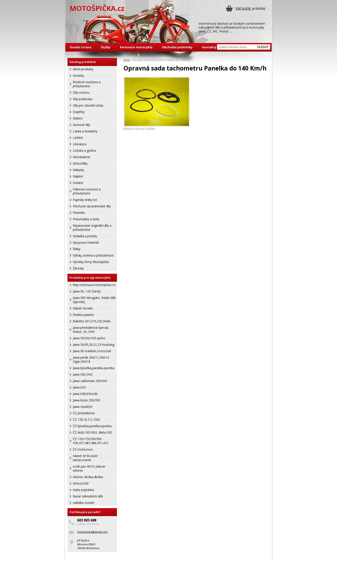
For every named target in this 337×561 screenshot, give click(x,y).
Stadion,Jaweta (83, 315)
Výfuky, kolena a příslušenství (93, 255)
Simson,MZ (81, 483)
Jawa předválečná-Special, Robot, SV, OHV (91, 330)
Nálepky (78, 170)
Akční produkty (83, 69)
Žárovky (78, 268)
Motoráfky (80, 163)
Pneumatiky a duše (86, 219)
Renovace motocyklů (136, 47)
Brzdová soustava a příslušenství (87, 84)
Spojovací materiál (86, 242)
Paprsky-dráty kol (85, 200)
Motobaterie (81, 157)
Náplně (78, 176)
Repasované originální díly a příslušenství (92, 227)
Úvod (126, 60)
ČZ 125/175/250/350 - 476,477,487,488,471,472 (90, 441)
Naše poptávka (83, 490)
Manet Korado (83, 308)
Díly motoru (81, 92)
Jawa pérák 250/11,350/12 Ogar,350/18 (91, 359)
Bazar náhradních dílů (88, 496)
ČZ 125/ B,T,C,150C (86, 419)
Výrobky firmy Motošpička (91, 262)
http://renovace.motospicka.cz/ (94, 285)
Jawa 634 (79, 387)
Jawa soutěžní (82, 407)
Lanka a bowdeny (85, 131)
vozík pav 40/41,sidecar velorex (89, 468)
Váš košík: (243, 8)
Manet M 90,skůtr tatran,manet (85, 458)
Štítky (76, 249)
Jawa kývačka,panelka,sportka (93, 368)
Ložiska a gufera (84, 150)
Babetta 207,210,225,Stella (91, 321)
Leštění (78, 138)
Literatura (79, 144)
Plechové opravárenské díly (92, 206)
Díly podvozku (82, 99)
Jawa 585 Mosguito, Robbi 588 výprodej (94, 300)
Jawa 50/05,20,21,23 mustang (93, 344)
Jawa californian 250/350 (90, 381)
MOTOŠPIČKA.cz (97, 8)
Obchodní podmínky (177, 47)
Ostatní (78, 183)
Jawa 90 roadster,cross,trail (92, 351)
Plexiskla (79, 213)
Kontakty (209, 47)
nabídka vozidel (83, 503)
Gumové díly (81, 125)
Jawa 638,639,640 (85, 394)
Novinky (78, 75)
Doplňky (78, 112)
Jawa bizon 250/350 (86, 400)
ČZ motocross (83, 449)
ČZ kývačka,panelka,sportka (92, 426)
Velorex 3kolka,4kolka (88, 477)
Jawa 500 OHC (83, 374)
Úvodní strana (80, 47)
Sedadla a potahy (85, 236)
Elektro (78, 118)
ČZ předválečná (84, 413)
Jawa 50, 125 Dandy (87, 291)
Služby (105, 47)
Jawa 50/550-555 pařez (89, 338)
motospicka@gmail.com (92, 532)
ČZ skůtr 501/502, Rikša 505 (92, 432)
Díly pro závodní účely (88, 105)
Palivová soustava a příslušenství (87, 191)
